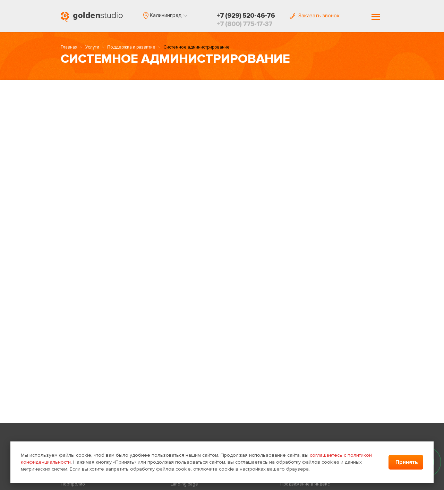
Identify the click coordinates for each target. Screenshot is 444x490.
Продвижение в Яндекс (305, 484)
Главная (69, 47)
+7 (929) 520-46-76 (245, 15)
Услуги (92, 47)
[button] (165, 15)
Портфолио (73, 484)
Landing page (184, 484)
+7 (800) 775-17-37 (244, 24)
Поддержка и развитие (131, 47)
